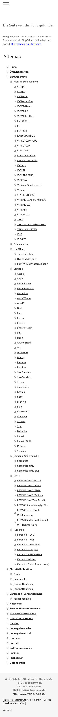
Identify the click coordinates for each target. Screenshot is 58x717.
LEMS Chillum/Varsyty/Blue (32, 505)
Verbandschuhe (22, 598)
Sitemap (48, 700)
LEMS (16, 475)
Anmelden (7, 710)
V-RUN (21, 170)
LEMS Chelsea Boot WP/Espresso (28, 512)
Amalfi (20, 303)
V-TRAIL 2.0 (23, 204)
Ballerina (22, 431)
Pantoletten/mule (23, 583)
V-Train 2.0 (23, 214)
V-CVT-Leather (25, 115)
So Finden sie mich (21, 647)
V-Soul (21, 189)
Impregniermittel (20, 633)
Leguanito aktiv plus (28, 470)
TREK (20, 219)
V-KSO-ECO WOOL (27, 140)
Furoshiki (18, 529)
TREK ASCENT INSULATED (31, 224)
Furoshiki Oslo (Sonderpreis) (33, 564)
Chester (21, 322)
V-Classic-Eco (25, 101)
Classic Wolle (24, 441)
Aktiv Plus (22, 293)
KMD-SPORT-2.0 (26, 135)
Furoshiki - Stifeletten (29, 554)
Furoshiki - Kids (25, 539)
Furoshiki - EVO (25, 534)
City (19, 332)
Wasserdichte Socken (23, 613)
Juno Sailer (23, 386)
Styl (19, 426)
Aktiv (20, 278)
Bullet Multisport (27, 258)
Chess (20, 317)
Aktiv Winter (24, 298)
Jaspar (20, 381)
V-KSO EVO (23, 150)
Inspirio (21, 367)
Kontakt (14, 642)
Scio (19, 406)
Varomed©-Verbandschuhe (26, 593)
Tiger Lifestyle (25, 253)
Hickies (14, 623)
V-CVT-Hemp (24, 106)
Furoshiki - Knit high (28, 544)
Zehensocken (20, 244)
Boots (16, 573)
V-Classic (22, 96)
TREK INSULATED (27, 229)
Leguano (18, 268)
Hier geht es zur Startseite (26, 43)
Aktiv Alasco (24, 283)
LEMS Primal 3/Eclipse (30, 495)
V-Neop (21, 165)
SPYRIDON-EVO (25, 194)
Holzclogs (16, 603)
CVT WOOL (23, 120)
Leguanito (22, 460)
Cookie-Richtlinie (35, 700)
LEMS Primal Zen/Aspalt (31, 500)
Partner (14, 652)
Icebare (21, 362)
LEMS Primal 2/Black (29, 480)
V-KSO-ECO (23, 145)
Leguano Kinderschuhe (26, 455)
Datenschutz (17, 662)
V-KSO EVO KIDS (26, 155)
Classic (21, 436)
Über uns (15, 638)
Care (19, 312)
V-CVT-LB (22, 111)
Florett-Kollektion (21, 569)
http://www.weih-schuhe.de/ (29, 693)
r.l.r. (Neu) (18, 248)
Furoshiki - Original (27, 549)
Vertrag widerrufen (14, 703)
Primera (21, 445)
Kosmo (21, 391)
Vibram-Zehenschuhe (25, 81)
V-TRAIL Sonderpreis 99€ (31, 199)
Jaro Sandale (24, 377)
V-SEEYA (22, 180)
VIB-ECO (21, 239)
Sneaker (21, 450)
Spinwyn (22, 416)
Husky (20, 357)
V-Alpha (21, 86)
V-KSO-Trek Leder (27, 160)
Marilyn (21, 401)
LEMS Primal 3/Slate (29, 490)
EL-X (19, 125)
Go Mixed (22, 352)
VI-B (19, 234)
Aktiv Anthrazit (25, 288)
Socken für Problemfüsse (25, 608)
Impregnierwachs (20, 628)
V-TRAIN (22, 209)
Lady (19, 396)
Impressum (16, 657)
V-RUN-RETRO (25, 175)
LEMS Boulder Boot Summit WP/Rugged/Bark (32, 522)
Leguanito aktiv (25, 465)
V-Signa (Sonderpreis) (29, 184)
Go (18, 347)
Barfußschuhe (18, 76)
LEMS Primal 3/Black (29, 485)
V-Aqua (21, 91)
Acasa (20, 273)
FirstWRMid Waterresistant (32, 263)
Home (13, 66)
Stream (21, 421)
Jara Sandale (24, 372)
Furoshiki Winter (26, 559)
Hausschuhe (20, 578)
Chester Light (24, 327)
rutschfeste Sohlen (21, 618)
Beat (19, 308)
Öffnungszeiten (19, 71)
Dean (20, 337)
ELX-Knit (22, 130)
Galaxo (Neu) (24, 342)
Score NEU (23, 411)
